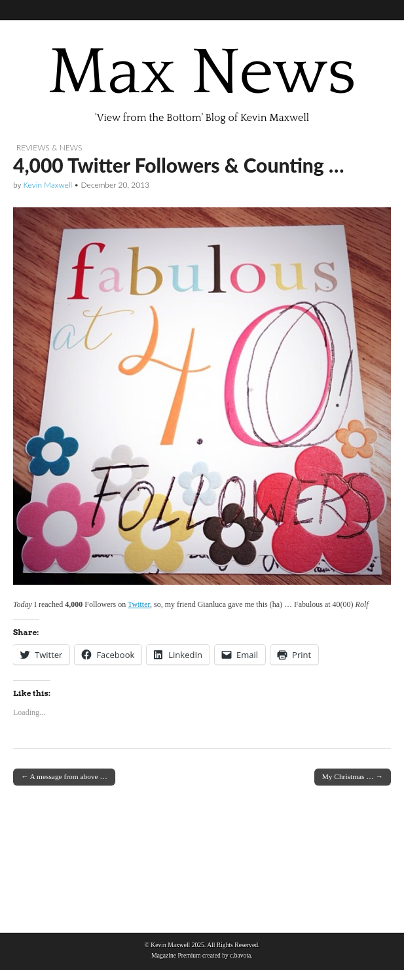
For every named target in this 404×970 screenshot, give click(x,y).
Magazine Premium (175, 955)
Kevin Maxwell (47, 185)
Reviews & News (49, 147)
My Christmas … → (352, 776)
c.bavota (240, 955)
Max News (202, 72)
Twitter (139, 604)
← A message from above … (64, 776)
